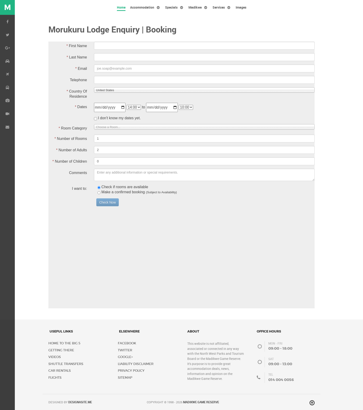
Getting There (61, 350)
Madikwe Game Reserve (201, 402)
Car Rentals (59, 371)
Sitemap (125, 378)
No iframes (181, 175)
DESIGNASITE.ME (80, 402)
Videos (54, 357)
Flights (55, 378)
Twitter (125, 350)
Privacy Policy (131, 371)
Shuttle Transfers (65, 364)
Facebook (127, 343)
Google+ (125, 357)
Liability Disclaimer (135, 364)
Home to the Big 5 (64, 343)
